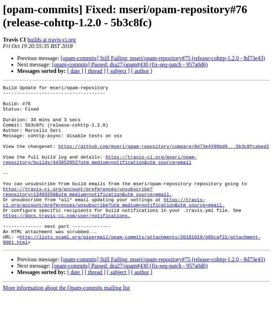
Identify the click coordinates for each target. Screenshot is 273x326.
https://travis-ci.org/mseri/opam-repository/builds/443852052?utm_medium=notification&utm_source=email (100, 175)
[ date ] (75, 71)
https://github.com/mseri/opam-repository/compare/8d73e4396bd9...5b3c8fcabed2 (163, 159)
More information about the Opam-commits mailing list (66, 320)
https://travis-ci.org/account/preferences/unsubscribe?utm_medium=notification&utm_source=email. (114, 226)
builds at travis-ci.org (51, 40)
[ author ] (141, 71)
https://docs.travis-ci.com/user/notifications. (66, 242)
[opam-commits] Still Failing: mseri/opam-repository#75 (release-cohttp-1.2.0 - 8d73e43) (163, 58)
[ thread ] (95, 71)
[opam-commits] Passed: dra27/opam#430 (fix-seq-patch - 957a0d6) (130, 65)
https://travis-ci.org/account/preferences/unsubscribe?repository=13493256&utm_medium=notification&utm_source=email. (87, 213)
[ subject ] (118, 71)
